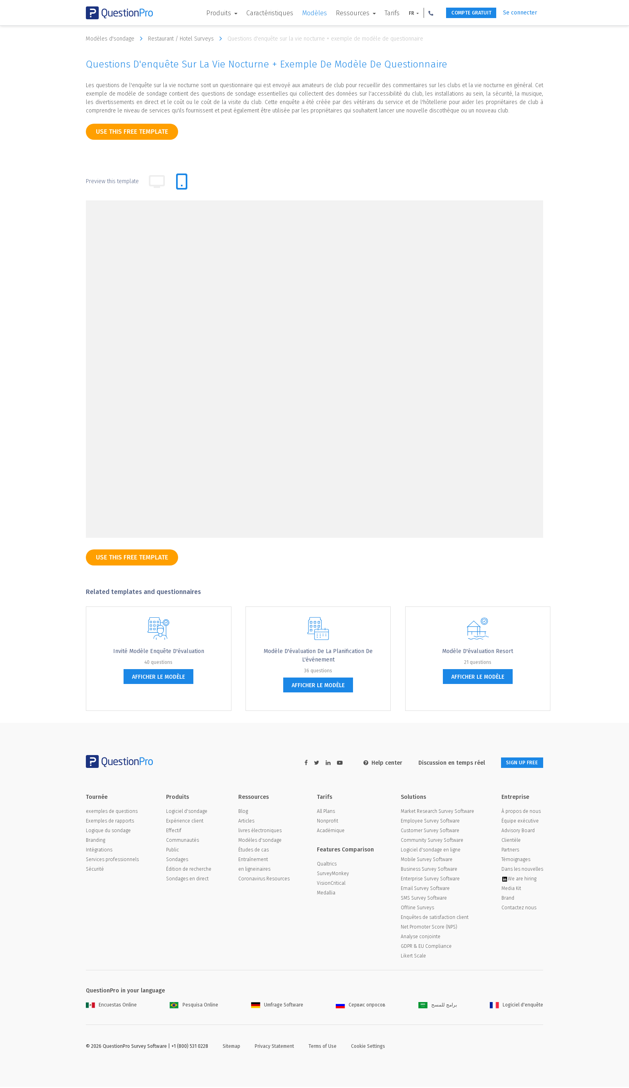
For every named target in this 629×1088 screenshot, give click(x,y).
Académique (331, 832)
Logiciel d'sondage (186, 812)
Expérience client (184, 822)
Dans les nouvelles (522, 870)
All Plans (326, 812)
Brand (507, 899)
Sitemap (231, 1047)
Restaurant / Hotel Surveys (187, 38)
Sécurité (95, 870)
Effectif (173, 832)
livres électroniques (260, 832)
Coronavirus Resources (264, 880)
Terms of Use (322, 1047)
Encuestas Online (111, 1006)
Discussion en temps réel (443, 762)
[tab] (181, 181)
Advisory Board (518, 832)
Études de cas (253, 851)
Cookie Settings (368, 1047)
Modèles (302, 13)
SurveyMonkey (333, 875)
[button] (418, 13)
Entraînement (253, 860)
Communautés (182, 841)
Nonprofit (327, 822)
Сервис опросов (361, 1006)
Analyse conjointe (420, 938)
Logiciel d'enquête (516, 1006)
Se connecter (520, 12)
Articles (246, 822)
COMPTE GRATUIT (464, 13)
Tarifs (379, 13)
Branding (95, 841)
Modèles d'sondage (116, 38)
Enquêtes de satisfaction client (435, 918)
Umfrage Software (277, 1006)
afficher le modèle (158, 677)
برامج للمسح (437, 1006)
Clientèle (511, 841)
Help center (374, 762)
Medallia (326, 894)
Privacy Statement (274, 1047)
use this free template (132, 131)
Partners (510, 851)
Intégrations (99, 851)
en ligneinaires (254, 870)
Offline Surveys (417, 909)
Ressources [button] (341, 13)
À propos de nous (521, 812)
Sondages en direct (187, 880)
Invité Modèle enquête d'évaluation (158, 651)
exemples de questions (112, 812)
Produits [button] (207, 13)
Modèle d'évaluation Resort (477, 651)
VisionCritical (331, 884)
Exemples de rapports (110, 822)
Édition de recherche (188, 870)
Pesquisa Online (194, 1006)
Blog (243, 812)
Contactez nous (518, 909)
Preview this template (112, 181)
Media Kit (511, 889)
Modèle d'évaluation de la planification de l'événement (318, 655)
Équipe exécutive (520, 822)
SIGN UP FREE (518, 762)
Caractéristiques (257, 13)
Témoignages (515, 860)
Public (172, 851)
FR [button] (399, 13)
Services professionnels (112, 860)
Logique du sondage (108, 832)
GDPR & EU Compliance (426, 947)
